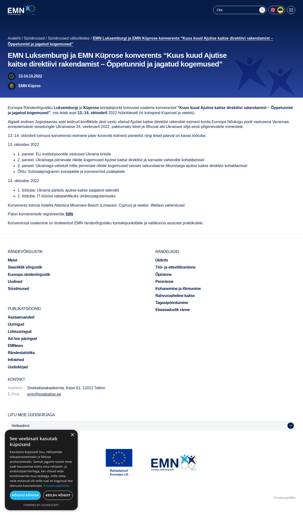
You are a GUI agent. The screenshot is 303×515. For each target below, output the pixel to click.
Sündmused (34, 38)
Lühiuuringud (19, 331)
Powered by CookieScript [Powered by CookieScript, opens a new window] (41, 505)
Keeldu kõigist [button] (58, 495)
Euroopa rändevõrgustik (29, 274)
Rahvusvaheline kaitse (175, 296)
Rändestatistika (21, 353)
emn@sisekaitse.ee (44, 394)
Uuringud (16, 324)
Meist (12, 260)
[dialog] (41, 470)
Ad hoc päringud (22, 339)
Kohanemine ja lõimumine (178, 289)
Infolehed (16, 360)
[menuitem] (273, 10)
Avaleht (14, 38)
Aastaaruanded (21, 317)
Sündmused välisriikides (69, 38)
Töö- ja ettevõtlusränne (175, 267)
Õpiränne (163, 274)
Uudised (15, 281)
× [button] (72, 435)
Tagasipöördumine (171, 303)
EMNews (15, 346)
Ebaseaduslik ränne (172, 310)
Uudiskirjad (18, 367)
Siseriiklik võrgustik (25, 267)
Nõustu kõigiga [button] (25, 495)
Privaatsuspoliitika (284, 497)
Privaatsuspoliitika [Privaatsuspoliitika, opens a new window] (56, 486)
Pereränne (164, 281)
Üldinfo (161, 260)
